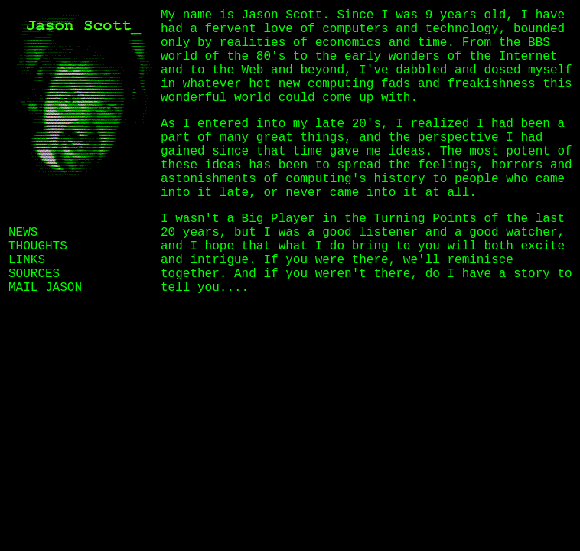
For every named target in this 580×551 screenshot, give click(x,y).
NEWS (22, 233)
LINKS (26, 260)
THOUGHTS (37, 246)
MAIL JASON (45, 288)
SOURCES (34, 274)
